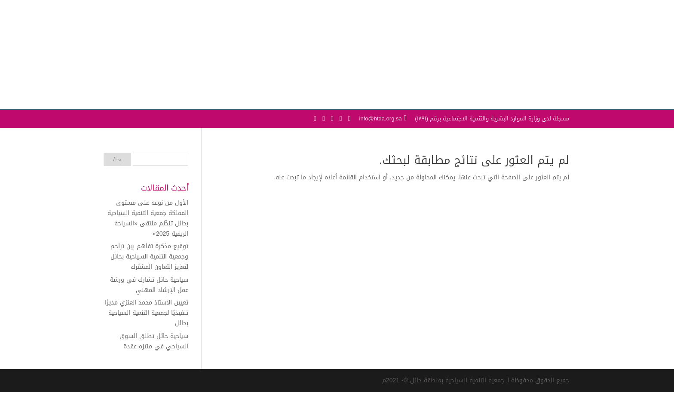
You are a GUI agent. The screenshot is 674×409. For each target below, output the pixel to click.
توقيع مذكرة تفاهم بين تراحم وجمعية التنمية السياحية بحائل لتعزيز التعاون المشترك (149, 256)
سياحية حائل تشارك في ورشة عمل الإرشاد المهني (149, 285)
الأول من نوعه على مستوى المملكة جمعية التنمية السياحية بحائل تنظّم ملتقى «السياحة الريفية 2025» (147, 218)
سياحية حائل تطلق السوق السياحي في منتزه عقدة (153, 341)
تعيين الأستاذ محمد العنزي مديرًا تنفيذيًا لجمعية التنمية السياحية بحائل (146, 313)
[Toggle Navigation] (111, 83)
